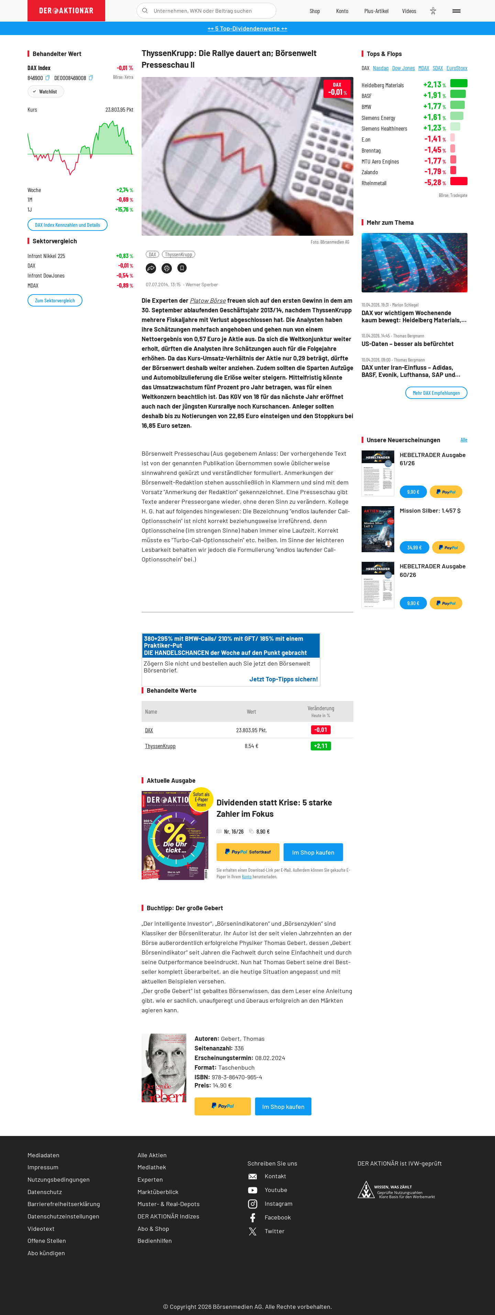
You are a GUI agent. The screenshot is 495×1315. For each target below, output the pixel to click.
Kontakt (267, 1176)
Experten (150, 1179)
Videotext (41, 1228)
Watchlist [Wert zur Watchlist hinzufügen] (48, 91)
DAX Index (39, 67)
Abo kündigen (46, 1253)
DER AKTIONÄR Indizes (168, 1216)
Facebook (269, 1217)
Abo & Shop (153, 1228)
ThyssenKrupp (178, 254)
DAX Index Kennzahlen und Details (67, 224)
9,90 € (413, 491)
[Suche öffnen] (144, 11)
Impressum (43, 1167)
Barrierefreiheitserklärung (64, 1203)
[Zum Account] (342, 10)
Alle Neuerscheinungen (456, 440)
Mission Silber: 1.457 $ (430, 510)
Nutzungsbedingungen (59, 1179)
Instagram (270, 1203)
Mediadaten (43, 1155)
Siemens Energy (378, 117)
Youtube (267, 1189)
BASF (367, 95)
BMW (366, 106)
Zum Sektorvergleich (55, 300)
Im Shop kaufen (313, 852)
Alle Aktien (152, 1155)
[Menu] (455, 10)
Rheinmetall (374, 183)
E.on (366, 139)
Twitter (266, 1231)
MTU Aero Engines (380, 161)
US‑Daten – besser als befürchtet (408, 343)
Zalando (370, 172)
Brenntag (371, 150)
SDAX (438, 67)
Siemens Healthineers (384, 128)
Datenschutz (45, 1191)
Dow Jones (403, 67)
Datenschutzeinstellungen (63, 1216)
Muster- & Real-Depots (169, 1203)
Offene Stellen (47, 1240)
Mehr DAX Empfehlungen (436, 392)
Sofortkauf (248, 852)
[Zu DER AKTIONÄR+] (376, 10)
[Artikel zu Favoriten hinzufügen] (182, 267)
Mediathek (152, 1167)
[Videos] (409, 10)
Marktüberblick (158, 1191)
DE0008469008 (73, 77)
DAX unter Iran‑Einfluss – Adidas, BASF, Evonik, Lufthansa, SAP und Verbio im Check (408, 371)
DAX (152, 254)
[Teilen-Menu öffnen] (151, 268)
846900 (39, 77)
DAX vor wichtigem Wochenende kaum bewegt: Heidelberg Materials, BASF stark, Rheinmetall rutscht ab (411, 316)
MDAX (423, 67)
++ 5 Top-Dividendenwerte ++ (247, 28)
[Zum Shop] (315, 10)
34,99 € (414, 547)
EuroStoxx (457, 67)
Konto (247, 876)
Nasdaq (381, 67)
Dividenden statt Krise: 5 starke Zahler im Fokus (274, 808)
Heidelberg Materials (383, 85)
